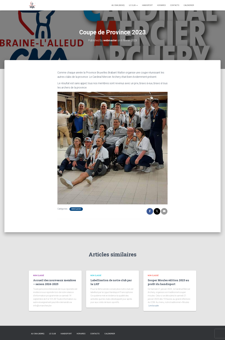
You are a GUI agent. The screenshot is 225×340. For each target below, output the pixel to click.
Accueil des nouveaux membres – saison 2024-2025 (54, 282)
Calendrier (189, 5)
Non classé (76, 209)
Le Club (133, 5)
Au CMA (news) (118, 5)
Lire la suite (153, 305)
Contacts (174, 5)
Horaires (161, 5)
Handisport (147, 5)
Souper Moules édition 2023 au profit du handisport (168, 282)
